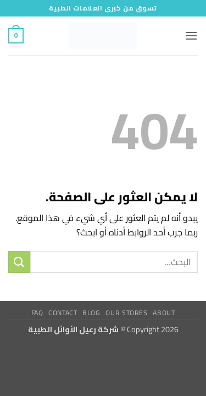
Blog (91, 312)
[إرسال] (19, 261)
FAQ (37, 312)
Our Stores (126, 312)
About (164, 312)
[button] (191, 35)
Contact (62, 312)
